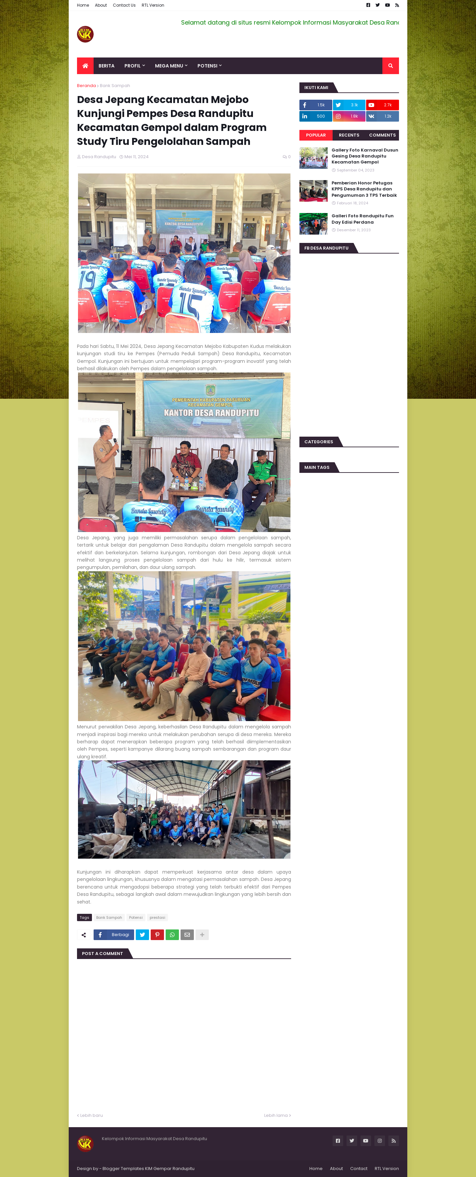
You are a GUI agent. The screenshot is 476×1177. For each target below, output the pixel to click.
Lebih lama (276, 1115)
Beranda (86, 85)
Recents (349, 135)
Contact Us (124, 5)
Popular (316, 135)
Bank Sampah (115, 85)
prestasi (157, 917)
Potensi (136, 917)
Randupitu (183, 1168)
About (101, 5)
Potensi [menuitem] (207, 65)
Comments (382, 135)
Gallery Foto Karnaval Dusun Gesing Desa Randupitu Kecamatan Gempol (365, 156)
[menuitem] (85, 65)
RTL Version (153, 5)
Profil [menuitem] (132, 65)
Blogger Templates (123, 1168)
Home (83, 5)
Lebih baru (91, 1115)
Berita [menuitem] (107, 65)
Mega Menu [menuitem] (169, 65)
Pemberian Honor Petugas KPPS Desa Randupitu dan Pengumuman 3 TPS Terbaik (364, 189)
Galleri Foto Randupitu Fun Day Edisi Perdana (363, 219)
